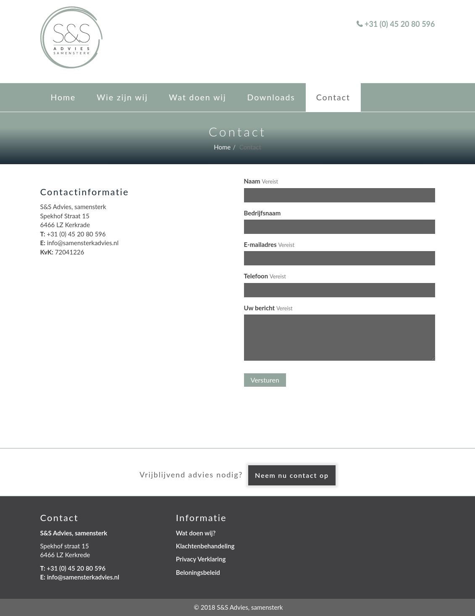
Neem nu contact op (292, 475)
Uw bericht (259, 308)
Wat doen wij (197, 97)
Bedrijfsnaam (262, 213)
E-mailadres (260, 244)
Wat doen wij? (195, 533)
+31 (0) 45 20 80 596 (400, 24)
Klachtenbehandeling (205, 546)
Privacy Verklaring (201, 559)
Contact (333, 97)
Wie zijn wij (122, 97)
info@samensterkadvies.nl (83, 577)
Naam (252, 181)
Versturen (265, 380)
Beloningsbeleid (198, 572)
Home (63, 97)
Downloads (271, 97)
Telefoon (256, 276)
